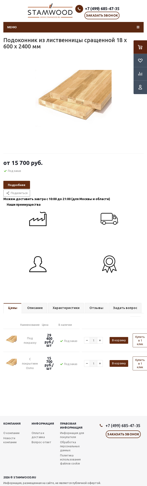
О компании (11, 432)
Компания (12, 423)
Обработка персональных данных (70, 446)
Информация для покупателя (72, 434)
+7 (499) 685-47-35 (102, 8)
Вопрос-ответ (41, 442)
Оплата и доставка (38, 434)
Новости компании (10, 440)
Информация (43, 423)
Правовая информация (71, 425)
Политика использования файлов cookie (70, 459)
